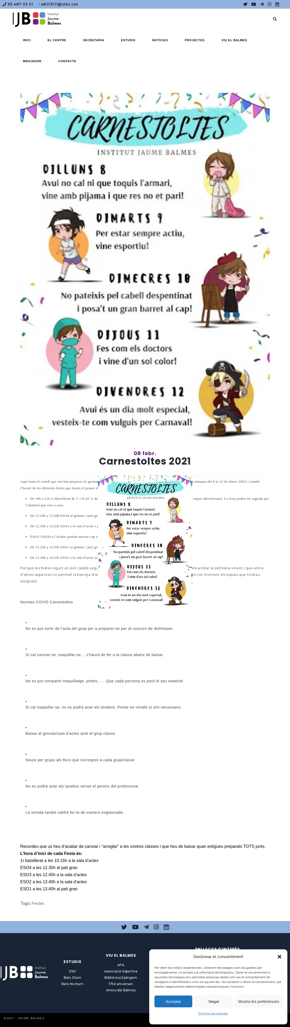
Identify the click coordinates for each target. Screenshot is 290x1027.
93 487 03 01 (18, 4)
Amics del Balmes (121, 990)
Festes (38, 903)
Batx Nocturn (72, 984)
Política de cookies (213, 1013)
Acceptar (173, 1001)
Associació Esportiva (121, 971)
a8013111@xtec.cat (58, 4)
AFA (120, 965)
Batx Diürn (72, 978)
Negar (214, 1001)
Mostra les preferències (258, 1001)
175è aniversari (121, 984)
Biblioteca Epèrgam (121, 978)
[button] (279, 956)
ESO (72, 971)
